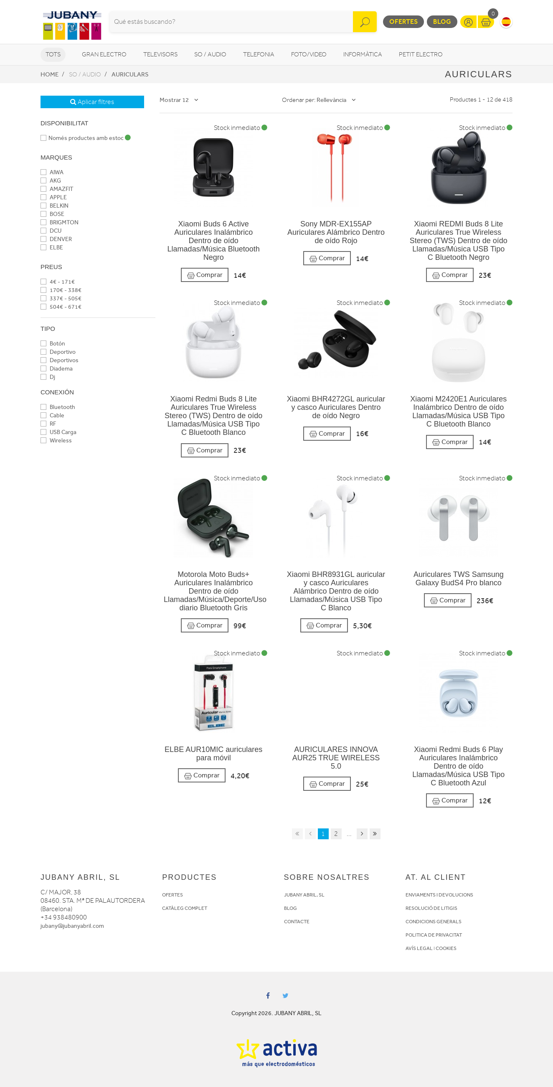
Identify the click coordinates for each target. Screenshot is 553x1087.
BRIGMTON (60, 222)
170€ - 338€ (61, 290)
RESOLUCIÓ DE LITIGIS (431, 908)
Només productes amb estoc (86, 138)
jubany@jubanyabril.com (72, 926)
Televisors (160, 54)
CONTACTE (296, 921)
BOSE (52, 214)
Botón (53, 343)
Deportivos (60, 360)
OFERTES (172, 895)
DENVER (56, 239)
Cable (52, 415)
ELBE (52, 247)
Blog (442, 21)
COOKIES (446, 948)
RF (48, 423)
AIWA (52, 172)
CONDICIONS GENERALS (434, 921)
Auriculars (130, 74)
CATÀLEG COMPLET (184, 908)
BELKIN (54, 205)
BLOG (290, 908)
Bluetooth (58, 407)
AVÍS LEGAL (419, 948)
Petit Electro (421, 54)
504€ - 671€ (61, 306)
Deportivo (58, 352)
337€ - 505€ (61, 298)
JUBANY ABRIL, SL (304, 895)
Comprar (205, 275)
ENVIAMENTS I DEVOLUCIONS (439, 895)
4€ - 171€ (58, 281)
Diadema (57, 368)
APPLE (54, 197)
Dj (48, 377)
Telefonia (258, 54)
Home (49, 74)
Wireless (56, 440)
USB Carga (58, 432)
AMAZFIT (57, 189)
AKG (51, 180)
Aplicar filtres (92, 102)
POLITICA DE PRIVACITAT (434, 935)
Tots (53, 54)
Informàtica (362, 54)
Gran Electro (104, 54)
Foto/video (309, 54)
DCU (51, 230)
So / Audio (210, 54)
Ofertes (403, 21)
